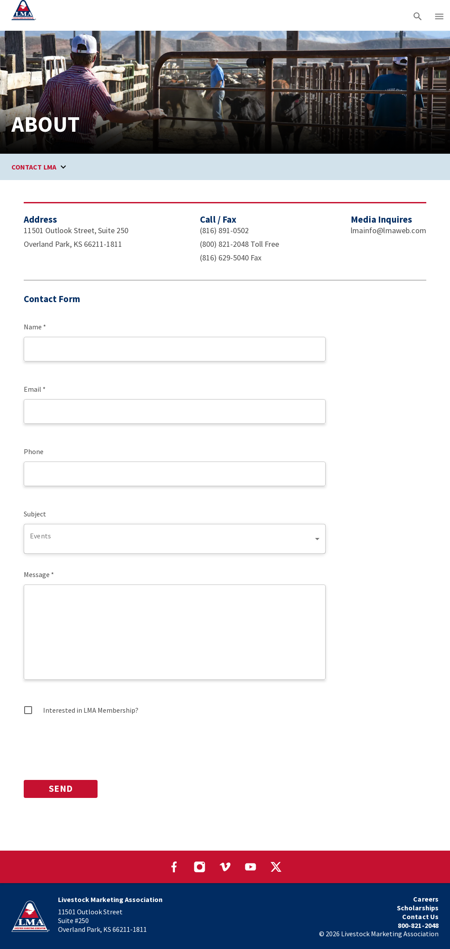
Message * (39, 574)
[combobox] (175, 539)
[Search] (417, 15)
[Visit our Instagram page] (199, 867)
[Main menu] (439, 15)
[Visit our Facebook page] (174, 867)
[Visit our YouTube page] (250, 867)
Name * (35, 326)
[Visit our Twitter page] (276, 867)
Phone (34, 451)
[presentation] (90, 745)
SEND (61, 789)
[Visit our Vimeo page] (225, 867)
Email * (35, 389)
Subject (35, 513)
